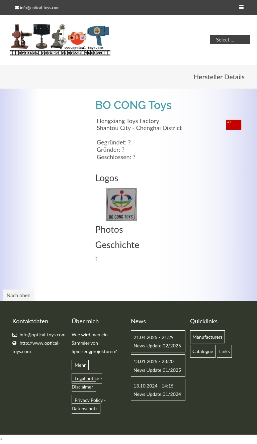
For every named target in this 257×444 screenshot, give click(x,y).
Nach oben (18, 295)
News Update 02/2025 (157, 345)
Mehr (80, 365)
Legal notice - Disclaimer (87, 382)
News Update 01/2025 (157, 370)
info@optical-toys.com (39, 7)
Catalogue (202, 351)
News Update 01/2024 (157, 394)
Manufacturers (207, 337)
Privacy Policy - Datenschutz (89, 404)
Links (224, 351)
